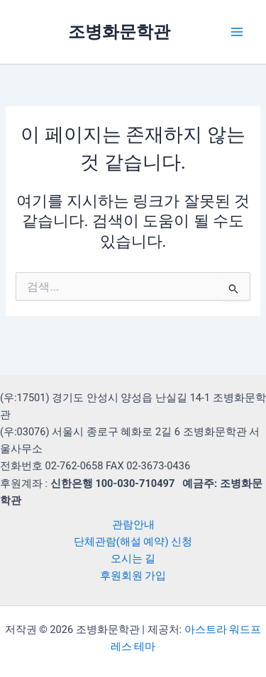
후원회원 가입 (133, 575)
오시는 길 (133, 558)
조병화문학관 (119, 32)
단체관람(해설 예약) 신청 (133, 541)
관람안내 (133, 524)
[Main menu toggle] (237, 32)
